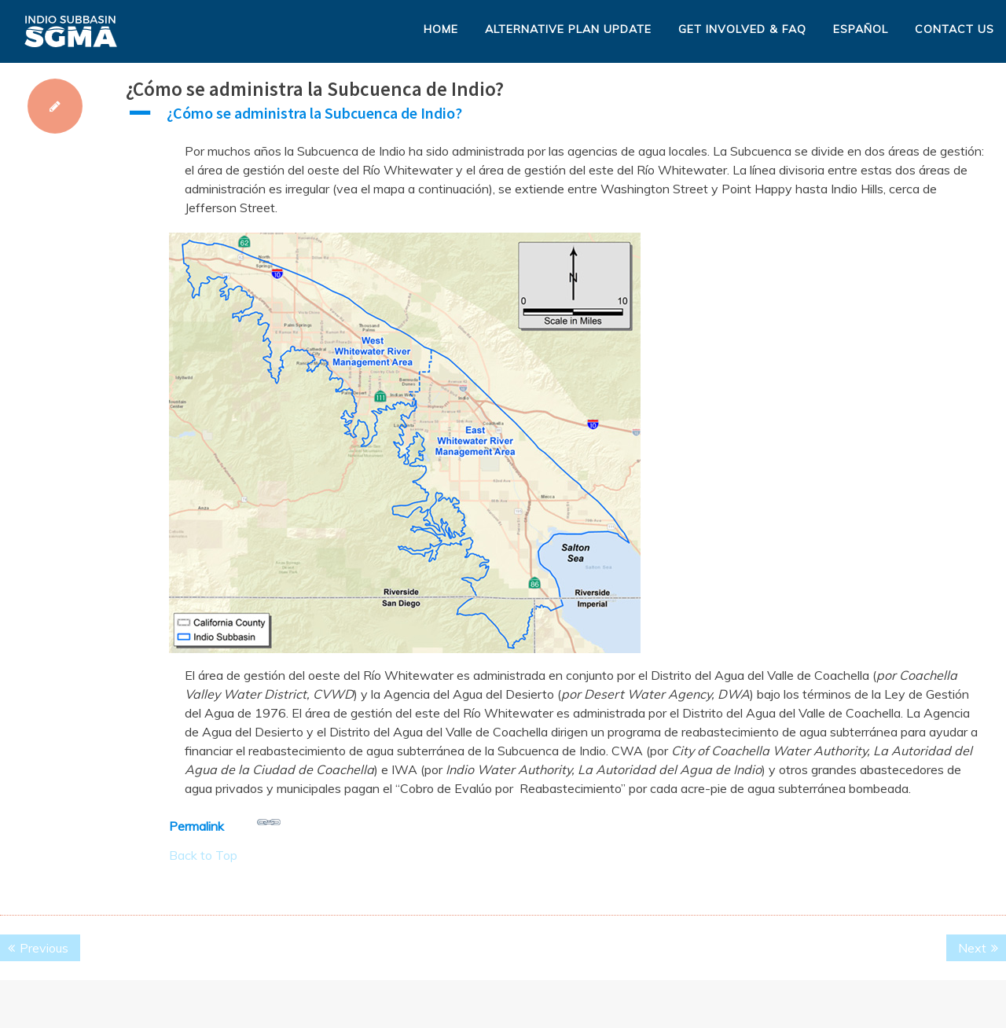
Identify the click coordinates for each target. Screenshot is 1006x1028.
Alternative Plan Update (568, 29)
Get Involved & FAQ (742, 29)
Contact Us (954, 29)
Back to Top (203, 855)
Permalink (225, 822)
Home (441, 29)
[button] (566, 117)
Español (860, 29)
